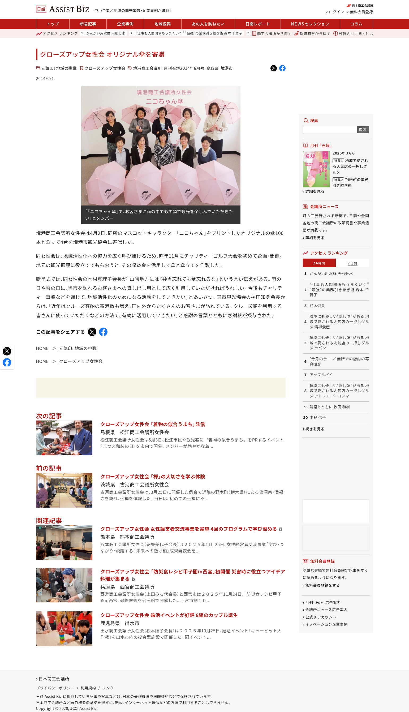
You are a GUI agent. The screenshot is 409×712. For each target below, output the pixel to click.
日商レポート (258, 24)
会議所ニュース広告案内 (326, 609)
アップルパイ (321, 374)
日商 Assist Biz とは (353, 33)
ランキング (57, 33)
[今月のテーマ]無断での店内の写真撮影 (339, 361)
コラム (356, 24)
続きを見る (315, 428)
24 (319, 262)
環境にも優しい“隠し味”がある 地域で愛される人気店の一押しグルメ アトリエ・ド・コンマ (339, 390)
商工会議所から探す (272, 33)
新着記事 (88, 24)
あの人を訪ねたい (208, 24)
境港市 (227, 68)
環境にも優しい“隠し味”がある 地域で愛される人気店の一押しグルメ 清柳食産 (339, 321)
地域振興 (162, 24)
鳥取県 (212, 68)
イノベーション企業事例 (326, 624)
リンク (108, 687)
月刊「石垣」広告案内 (323, 602)
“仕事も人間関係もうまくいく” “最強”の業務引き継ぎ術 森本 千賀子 (189, 33)
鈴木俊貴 (317, 305)
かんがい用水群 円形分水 (105, 33)
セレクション (310, 24)
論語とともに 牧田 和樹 (330, 406)
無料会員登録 (361, 11)
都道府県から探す (312, 33)
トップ (52, 24)
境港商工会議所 (147, 68)
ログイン (337, 11)
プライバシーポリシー (55, 687)
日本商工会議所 (54, 678)
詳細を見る (315, 191)
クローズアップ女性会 (104, 68)
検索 (363, 129)
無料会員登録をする (322, 585)
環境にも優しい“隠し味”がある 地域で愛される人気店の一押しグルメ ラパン (339, 342)
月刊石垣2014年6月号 (184, 68)
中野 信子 (318, 417)
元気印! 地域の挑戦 (59, 68)
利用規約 (88, 687)
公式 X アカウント (321, 617)
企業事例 (125, 24)
